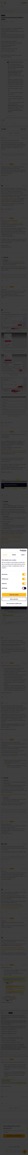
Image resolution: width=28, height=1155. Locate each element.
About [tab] (23, 554)
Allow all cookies (14, 594)
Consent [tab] (5, 554)
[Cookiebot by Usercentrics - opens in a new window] (20, 551)
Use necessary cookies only (13, 603)
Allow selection (14, 599)
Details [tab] (14, 554)
